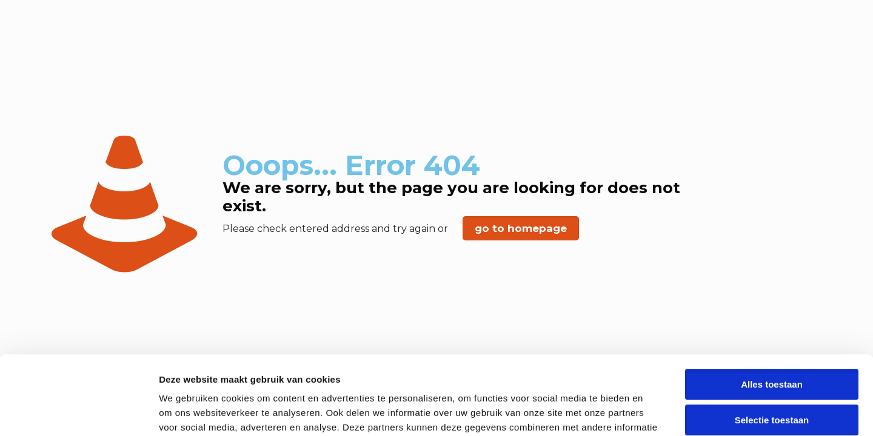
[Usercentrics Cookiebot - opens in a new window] (78, 412)
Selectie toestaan (772, 341)
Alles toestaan (772, 305)
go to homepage (521, 228)
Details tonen (655, 412)
